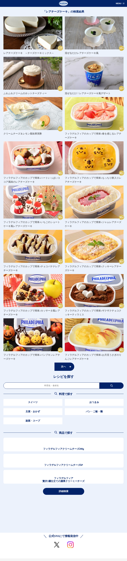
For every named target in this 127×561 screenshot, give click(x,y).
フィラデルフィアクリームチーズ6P (63, 465)
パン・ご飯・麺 (94, 411)
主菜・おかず (33, 411)
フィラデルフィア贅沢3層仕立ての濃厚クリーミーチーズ (63, 480)
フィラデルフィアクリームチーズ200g (63, 449)
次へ (63, 366)
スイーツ (33, 402)
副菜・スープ (33, 421)
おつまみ (94, 402)
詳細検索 (63, 491)
